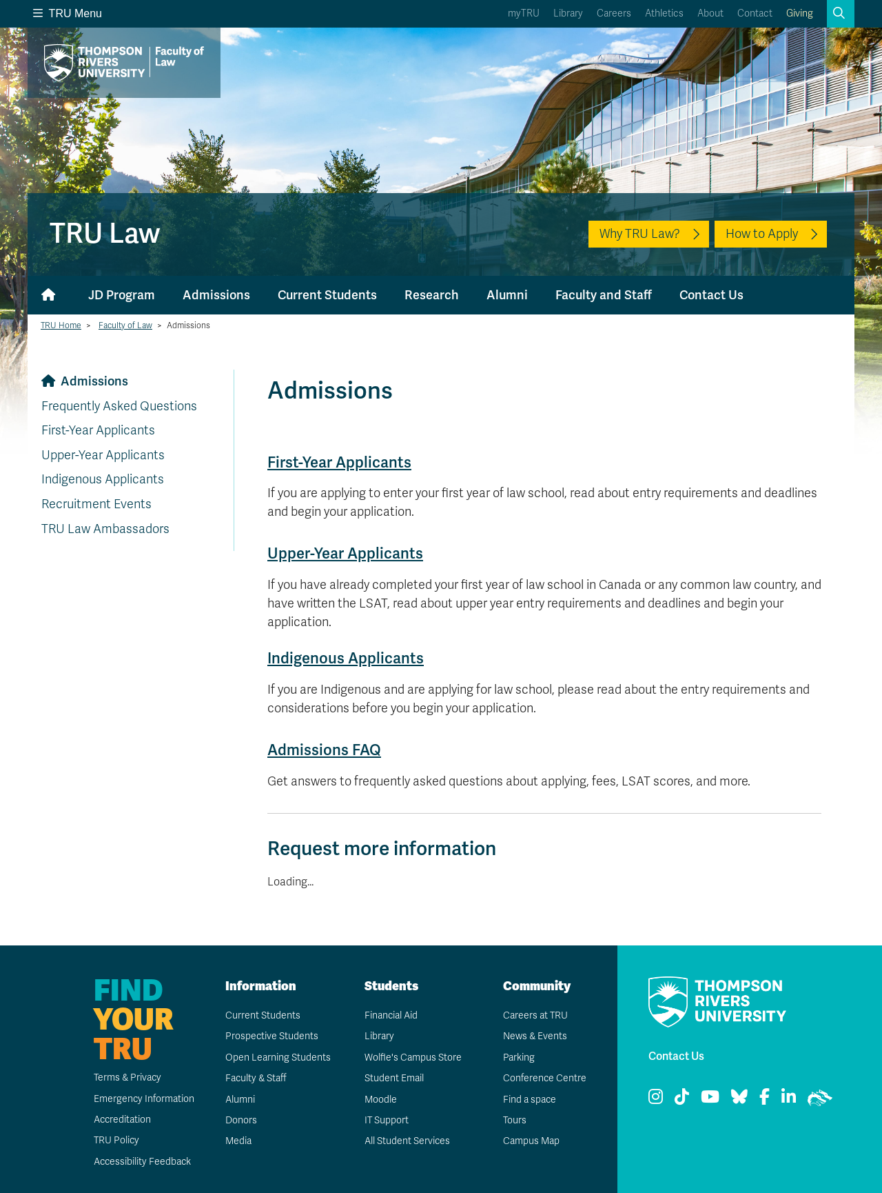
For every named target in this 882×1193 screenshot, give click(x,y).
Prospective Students (271, 1036)
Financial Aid (391, 1015)
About (710, 13)
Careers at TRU (535, 1015)
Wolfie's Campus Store (412, 1057)
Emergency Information (143, 1099)
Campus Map (530, 1141)
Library (568, 13)
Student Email (393, 1078)
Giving (799, 13)
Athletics (664, 13)
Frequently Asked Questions (119, 406)
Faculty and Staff (603, 295)
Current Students (327, 295)
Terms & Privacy (127, 1077)
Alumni (507, 295)
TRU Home (61, 325)
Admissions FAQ (324, 750)
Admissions (216, 295)
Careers (614, 13)
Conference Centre (544, 1078)
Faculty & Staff (256, 1078)
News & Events (534, 1036)
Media (238, 1141)
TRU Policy (115, 1140)
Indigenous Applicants (102, 479)
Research (431, 295)
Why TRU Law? (639, 233)
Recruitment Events (96, 504)
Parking (518, 1057)
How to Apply (762, 233)
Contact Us (711, 295)
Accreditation (121, 1119)
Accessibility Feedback (142, 1161)
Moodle (380, 1099)
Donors (240, 1120)
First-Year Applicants (98, 430)
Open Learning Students (277, 1057)
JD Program (121, 295)
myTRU (524, 13)
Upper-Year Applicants (103, 455)
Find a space (529, 1099)
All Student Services (407, 1141)
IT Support (386, 1120)
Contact (754, 13)
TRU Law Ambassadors (105, 529)
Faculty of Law (125, 325)
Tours (514, 1120)
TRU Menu (67, 13)
